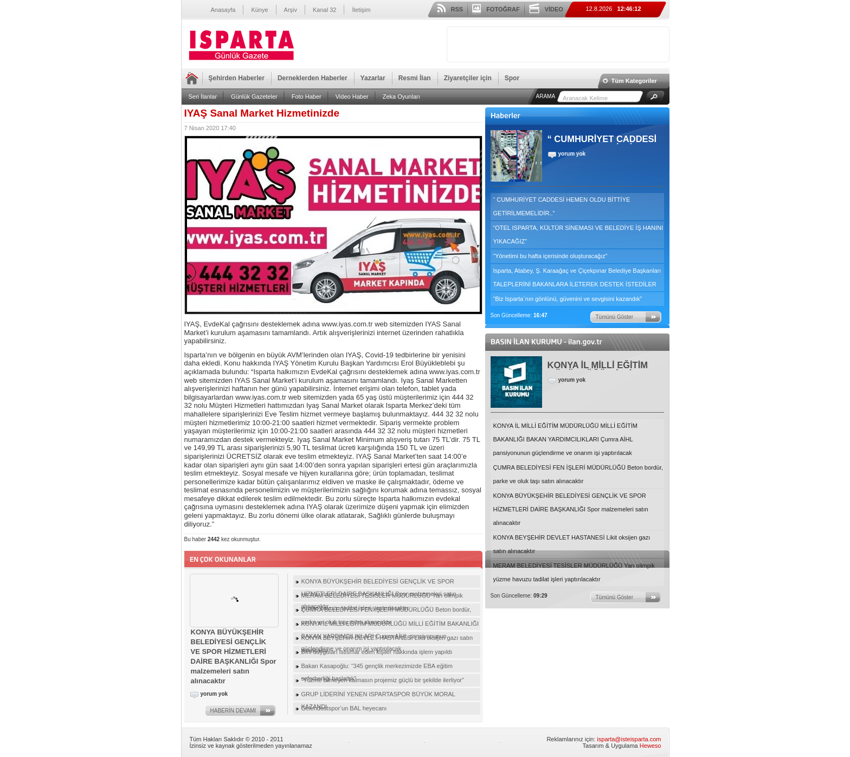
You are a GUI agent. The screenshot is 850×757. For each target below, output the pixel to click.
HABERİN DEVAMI (233, 711)
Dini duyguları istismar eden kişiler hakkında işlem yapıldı (377, 652)
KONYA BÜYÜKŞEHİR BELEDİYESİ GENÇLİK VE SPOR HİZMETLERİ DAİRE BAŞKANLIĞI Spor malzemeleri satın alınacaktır (570, 509)
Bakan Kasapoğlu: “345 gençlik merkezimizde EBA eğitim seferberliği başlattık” (377, 667)
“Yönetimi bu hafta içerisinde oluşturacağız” (550, 256)
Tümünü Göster (614, 317)
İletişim (361, 10)
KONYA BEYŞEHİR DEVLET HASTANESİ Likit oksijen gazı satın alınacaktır (572, 544)
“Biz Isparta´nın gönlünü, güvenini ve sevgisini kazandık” (567, 299)
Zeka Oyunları (401, 96)
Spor (512, 78)
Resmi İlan (414, 78)
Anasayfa (223, 10)
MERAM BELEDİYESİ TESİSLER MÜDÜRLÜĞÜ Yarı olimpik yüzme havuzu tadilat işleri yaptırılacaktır (574, 572)
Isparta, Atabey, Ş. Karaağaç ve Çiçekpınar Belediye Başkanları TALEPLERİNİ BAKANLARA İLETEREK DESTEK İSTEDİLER (577, 277)
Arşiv (290, 10)
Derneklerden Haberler (312, 78)
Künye (259, 10)
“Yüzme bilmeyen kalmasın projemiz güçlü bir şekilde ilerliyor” (382, 680)
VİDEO (554, 9)
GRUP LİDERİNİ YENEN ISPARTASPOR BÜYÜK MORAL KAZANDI (378, 696)
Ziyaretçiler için (468, 78)
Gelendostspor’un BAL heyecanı (344, 708)
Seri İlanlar (203, 96)
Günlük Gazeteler (254, 96)
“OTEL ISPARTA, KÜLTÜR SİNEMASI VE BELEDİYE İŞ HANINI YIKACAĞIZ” (578, 234)
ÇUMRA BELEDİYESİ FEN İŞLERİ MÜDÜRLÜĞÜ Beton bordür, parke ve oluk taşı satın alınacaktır (578, 474)
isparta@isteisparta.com (629, 739)
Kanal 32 (324, 10)
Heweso (650, 745)
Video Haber (352, 96)
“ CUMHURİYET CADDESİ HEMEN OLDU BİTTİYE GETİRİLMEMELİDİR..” (561, 206)
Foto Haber (306, 96)
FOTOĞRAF (503, 9)
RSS (457, 9)
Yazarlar (372, 78)
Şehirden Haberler (237, 78)
